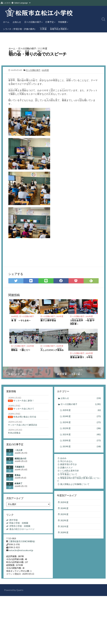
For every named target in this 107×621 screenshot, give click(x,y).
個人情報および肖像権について (74, 485)
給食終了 (18, 484)
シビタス (7, 3)
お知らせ (17, 22)
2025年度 (82, 410)
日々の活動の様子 (32, 22)
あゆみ (63, 458)
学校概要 (62, 22)
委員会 (17, 475)
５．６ (81, 357)
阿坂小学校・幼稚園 (18, 524)
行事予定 (49, 22)
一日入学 (18, 450)
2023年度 (59, 316)
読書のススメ (66, 468)
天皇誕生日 (19, 467)
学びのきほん (66, 461)
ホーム (6, 22)
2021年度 (89, 353)
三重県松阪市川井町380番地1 (21, 542)
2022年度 (42, 48)
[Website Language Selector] (22, 3)
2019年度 (82, 447)
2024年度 (14, 316)
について (69, 475)
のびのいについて (79, 480)
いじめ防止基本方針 (69, 471)
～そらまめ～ (21, 320)
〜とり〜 (20, 349)
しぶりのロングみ (52, 349)
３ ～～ (82, 321)
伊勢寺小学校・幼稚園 (19, 527)
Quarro (19, 593)
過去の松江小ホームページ (21, 530)
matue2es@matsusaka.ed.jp (21, 551)
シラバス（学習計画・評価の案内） (20, 29)
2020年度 (59, 346)
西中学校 (13, 521)
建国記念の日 (20, 459)
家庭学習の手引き (68, 465)
